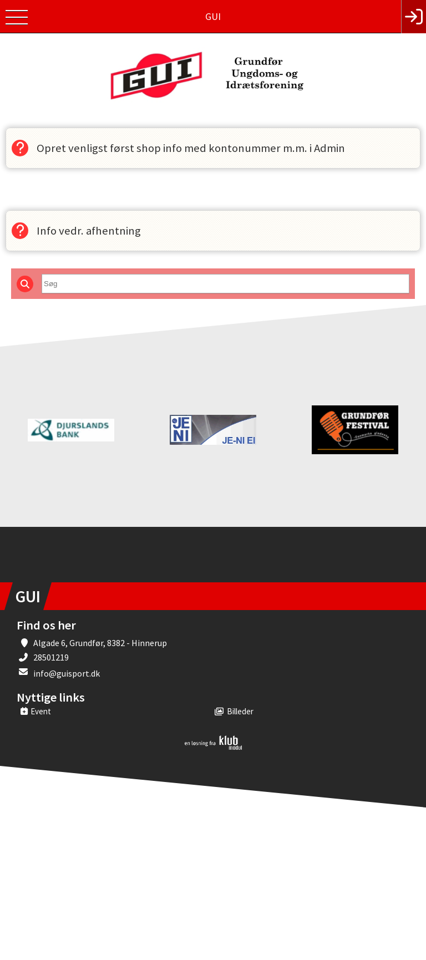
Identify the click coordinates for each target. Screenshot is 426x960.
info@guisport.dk (66, 673)
